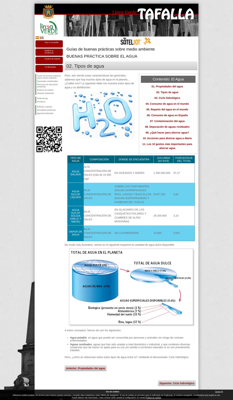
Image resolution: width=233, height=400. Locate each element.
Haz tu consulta (51, 42)
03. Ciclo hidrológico (167, 97)
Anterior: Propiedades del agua (85, 368)
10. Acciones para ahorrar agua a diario (167, 138)
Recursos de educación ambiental (47, 85)
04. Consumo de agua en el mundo (167, 103)
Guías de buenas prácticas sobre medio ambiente (49, 77)
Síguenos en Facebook (37, 121)
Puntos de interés (52, 59)
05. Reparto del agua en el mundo (167, 109)
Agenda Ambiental (45, 113)
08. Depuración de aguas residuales (167, 126)
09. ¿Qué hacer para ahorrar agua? (167, 132)
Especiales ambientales (47, 81)
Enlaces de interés (45, 90)
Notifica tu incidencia (49, 51)
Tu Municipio (50, 67)
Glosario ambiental (45, 93)
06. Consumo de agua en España (167, 115)
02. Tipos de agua (167, 92)
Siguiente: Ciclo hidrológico (176, 383)
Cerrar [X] (219, 392)
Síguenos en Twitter (44, 121)
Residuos (41, 102)
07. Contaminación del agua (167, 121)
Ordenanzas (42, 98)
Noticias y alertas (44, 107)
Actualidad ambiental (46, 110)
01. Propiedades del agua (167, 86)
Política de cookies (153, 398)
